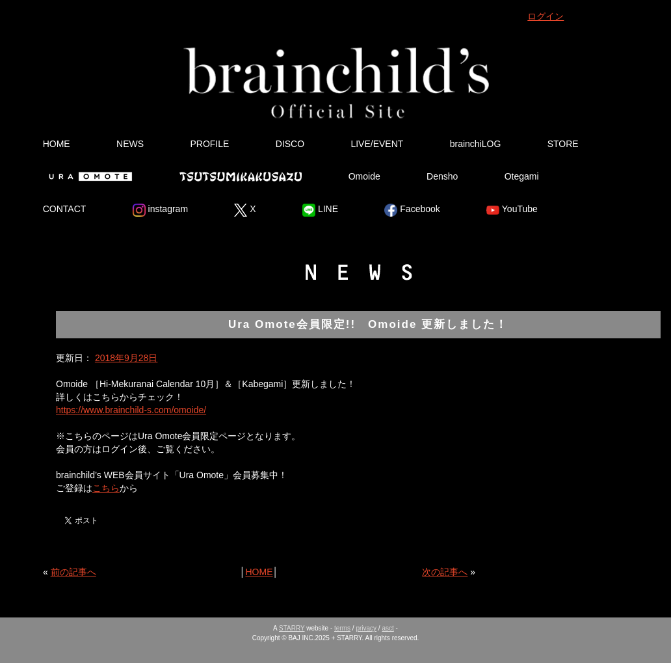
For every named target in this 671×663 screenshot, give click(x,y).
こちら (106, 488)
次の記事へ (444, 572)
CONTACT (64, 209)
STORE (563, 144)
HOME (56, 144)
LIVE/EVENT (376, 144)
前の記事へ (73, 572)
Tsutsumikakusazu (240, 176)
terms (342, 628)
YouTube (512, 210)
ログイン (545, 16)
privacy (366, 628)
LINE (320, 210)
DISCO (290, 144)
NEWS (130, 144)
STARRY (291, 628)
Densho (442, 176)
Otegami (522, 176)
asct (387, 628)
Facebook (412, 210)
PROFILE (209, 144)
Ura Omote (88, 176)
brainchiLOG (475, 144)
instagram (160, 210)
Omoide (364, 176)
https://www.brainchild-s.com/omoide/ (131, 410)
